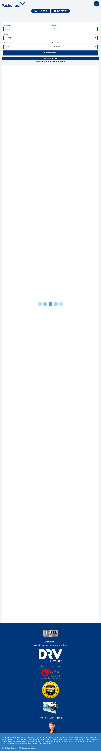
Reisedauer (56, 43)
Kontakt (60, 11)
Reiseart (6, 34)
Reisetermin (8, 43)
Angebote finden (50, 53)
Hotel (54, 25)
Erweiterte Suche (50, 58)
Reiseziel (7, 25)
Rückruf (40, 11)
